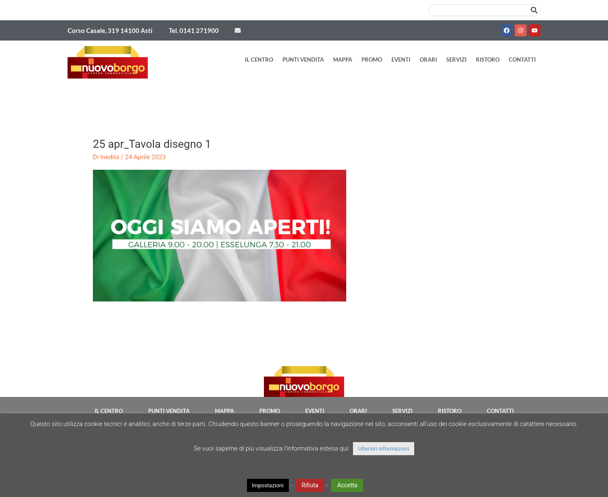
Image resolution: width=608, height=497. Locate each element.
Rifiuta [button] (309, 485)
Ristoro (487, 59)
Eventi (400, 59)
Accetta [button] (347, 485)
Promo (371, 59)
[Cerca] (534, 10)
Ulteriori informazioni (383, 448)
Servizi (456, 59)
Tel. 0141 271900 (194, 30)
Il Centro (259, 59)
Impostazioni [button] (268, 485)
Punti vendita (303, 59)
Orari (428, 59)
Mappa (342, 59)
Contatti (522, 59)
